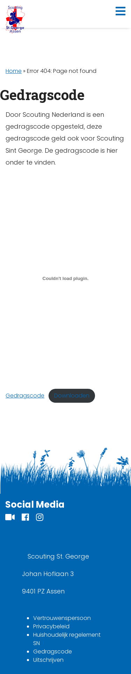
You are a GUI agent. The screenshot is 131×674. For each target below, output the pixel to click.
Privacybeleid (51, 626)
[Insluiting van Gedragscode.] (65, 278)
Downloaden (71, 396)
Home (14, 71)
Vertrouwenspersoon (62, 618)
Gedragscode (25, 396)
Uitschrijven (48, 660)
